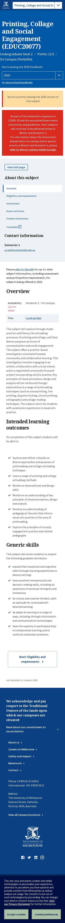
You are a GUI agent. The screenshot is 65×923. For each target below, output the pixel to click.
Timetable (17, 228)
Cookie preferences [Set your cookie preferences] (46, 914)
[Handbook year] (32, 75)
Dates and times (15, 211)
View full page (16, 167)
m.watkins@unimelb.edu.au (20, 250)
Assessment (13, 203)
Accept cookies (16, 914)
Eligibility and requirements (21, 195)
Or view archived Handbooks (17, 82)
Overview (11, 188)
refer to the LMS (24, 269)
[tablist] (37, 5)
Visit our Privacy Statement (29, 902)
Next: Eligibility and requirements (32, 659)
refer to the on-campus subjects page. (33, 149)
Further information (17, 218)
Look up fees (33, 318)
